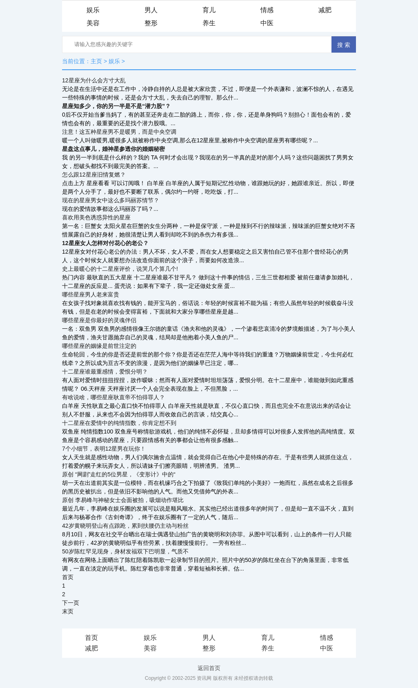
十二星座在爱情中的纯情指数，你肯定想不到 (119, 423)
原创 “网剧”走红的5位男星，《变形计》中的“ (119, 474)
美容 (93, 23)
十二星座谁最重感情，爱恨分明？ (105, 371)
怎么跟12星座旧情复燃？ (94, 174)
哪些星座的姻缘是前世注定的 (99, 346)
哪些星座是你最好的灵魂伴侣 (99, 320)
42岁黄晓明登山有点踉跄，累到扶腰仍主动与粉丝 (125, 525)
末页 (67, 611)
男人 (151, 10)
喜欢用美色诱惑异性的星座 (96, 217)
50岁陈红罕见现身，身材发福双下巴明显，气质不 (125, 551)
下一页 (70, 603)
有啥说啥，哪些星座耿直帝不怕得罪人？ (113, 397)
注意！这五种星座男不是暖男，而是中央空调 (119, 131)
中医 (266, 23)
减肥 (324, 10)
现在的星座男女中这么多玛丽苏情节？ (110, 200)
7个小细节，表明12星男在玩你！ (104, 448)
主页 (96, 61)
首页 (67, 577)
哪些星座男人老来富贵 (90, 294)
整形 (151, 23)
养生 (209, 23)
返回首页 (209, 668)
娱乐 (93, 10)
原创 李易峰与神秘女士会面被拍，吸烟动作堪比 (123, 500)
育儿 (209, 10)
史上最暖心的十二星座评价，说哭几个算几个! (120, 268)
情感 (266, 10)
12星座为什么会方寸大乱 (94, 80)
